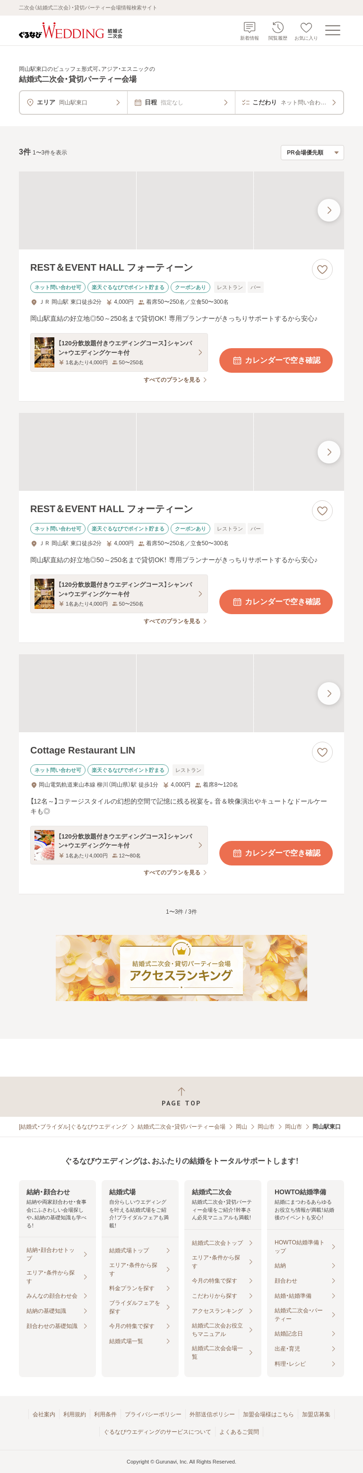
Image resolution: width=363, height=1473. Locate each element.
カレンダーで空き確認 (276, 360)
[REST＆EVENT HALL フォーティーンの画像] (181, 210)
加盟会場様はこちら (268, 1414)
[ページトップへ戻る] (181, 1097)
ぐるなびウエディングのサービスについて (157, 1432)
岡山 (241, 1126)
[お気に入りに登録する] (322, 269)
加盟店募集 (316, 1414)
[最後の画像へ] (329, 210)
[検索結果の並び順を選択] (312, 152)
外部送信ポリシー (212, 1414)
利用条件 (105, 1414)
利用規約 (74, 1414)
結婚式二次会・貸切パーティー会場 (181, 1126)
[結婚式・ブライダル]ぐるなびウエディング (73, 1126)
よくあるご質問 (239, 1432)
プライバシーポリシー (153, 1414)
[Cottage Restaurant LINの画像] (181, 693)
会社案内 (44, 1414)
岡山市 (266, 1126)
